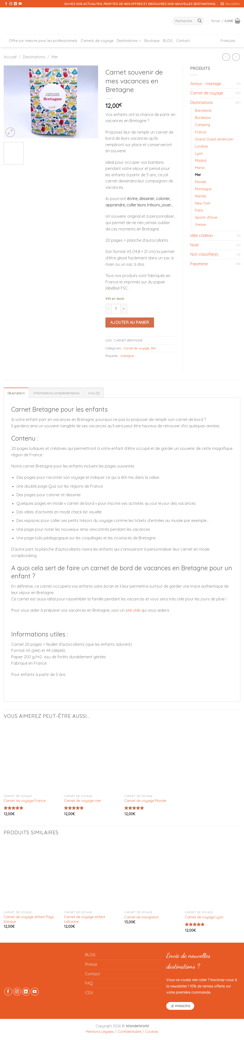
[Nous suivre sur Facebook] (6, 4)
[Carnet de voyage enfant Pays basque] (31, 875)
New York (202, 203)
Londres (201, 146)
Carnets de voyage (97, 40)
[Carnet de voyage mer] (92, 758)
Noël (194, 244)
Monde (200, 182)
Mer (54, 56)
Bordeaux (203, 117)
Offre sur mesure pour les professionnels (43, 40)
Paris (199, 210)
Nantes (200, 196)
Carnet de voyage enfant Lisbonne (84, 919)
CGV (89, 992)
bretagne (127, 356)
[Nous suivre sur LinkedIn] (15, 4)
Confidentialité (129, 1031)
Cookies (151, 1031)
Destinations (129, 40)
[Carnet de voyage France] (31, 758)
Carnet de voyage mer (82, 801)
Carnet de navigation (141, 917)
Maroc (200, 167)
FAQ (89, 983)
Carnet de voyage (136, 348)
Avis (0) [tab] (94, 393)
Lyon (199, 153)
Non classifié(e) (204, 254)
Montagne (203, 189)
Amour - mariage (205, 83)
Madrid (200, 160)
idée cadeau (201, 235)
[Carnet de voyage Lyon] (213, 875)
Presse (91, 964)
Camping (202, 125)
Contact (183, 40)
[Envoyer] (199, 21)
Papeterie (199, 263)
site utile (133, 610)
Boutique (151, 40)
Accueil (10, 56)
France (200, 132)
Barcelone (203, 110)
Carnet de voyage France (25, 801)
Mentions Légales (100, 1031)
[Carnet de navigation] (152, 875)
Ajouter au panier (129, 322)
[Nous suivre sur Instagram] (10, 4)
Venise (200, 224)
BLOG (168, 40)
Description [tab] (16, 393)
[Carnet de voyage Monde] (152, 758)
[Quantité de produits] (116, 309)
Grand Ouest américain (214, 139)
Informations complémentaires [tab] (56, 393)
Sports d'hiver (206, 217)
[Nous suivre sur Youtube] (20, 4)
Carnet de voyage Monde (145, 801)
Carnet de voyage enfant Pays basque (29, 919)
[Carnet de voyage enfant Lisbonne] (92, 875)
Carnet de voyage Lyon (204, 917)
